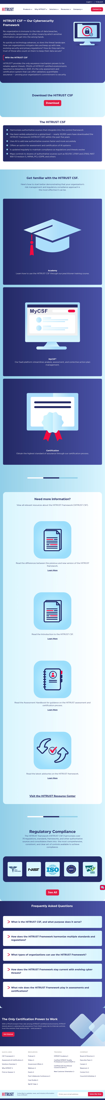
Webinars (32, 1068)
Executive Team (86, 1060)
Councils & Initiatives (88, 1076)
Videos (31, 1060)
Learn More (52, 570)
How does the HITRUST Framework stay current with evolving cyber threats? (51, 971)
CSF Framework (8, 1056)
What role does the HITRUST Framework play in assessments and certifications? (50, 989)
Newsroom (84, 1068)
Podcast (32, 1056)
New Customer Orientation (64, 1071)
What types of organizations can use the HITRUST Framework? (48, 955)
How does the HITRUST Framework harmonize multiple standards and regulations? (53, 938)
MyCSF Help (33, 1084)
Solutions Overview (9, 1064)
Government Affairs (36, 1064)
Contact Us (97, 9)
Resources (66, 9)
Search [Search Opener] (99, 2)
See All (52, 892)
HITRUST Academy (61, 1056)
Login (89, 2)
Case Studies (33, 1080)
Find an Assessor (8, 1072)
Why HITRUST (41, 9)
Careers (83, 1064)
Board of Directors (87, 1056)
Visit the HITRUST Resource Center (52, 796)
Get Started (8, 1034)
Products (28, 9)
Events (31, 1072)
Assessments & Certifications (13, 1060)
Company (78, 9)
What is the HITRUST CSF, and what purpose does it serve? (46, 922)
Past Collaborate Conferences (39, 1076)
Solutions (54, 9)
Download (52, 103)
